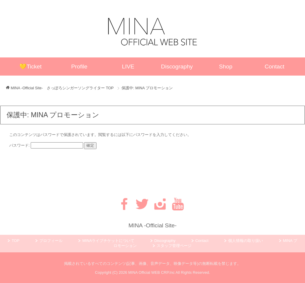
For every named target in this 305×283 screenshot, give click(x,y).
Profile (79, 66)
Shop (225, 66)
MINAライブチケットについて (108, 240)
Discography (177, 66)
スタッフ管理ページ (174, 245)
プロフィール (51, 240)
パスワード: (46, 145)
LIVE (128, 66)
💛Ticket (30, 66)
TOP (62, 88)
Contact (274, 66)
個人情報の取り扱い (245, 240)
